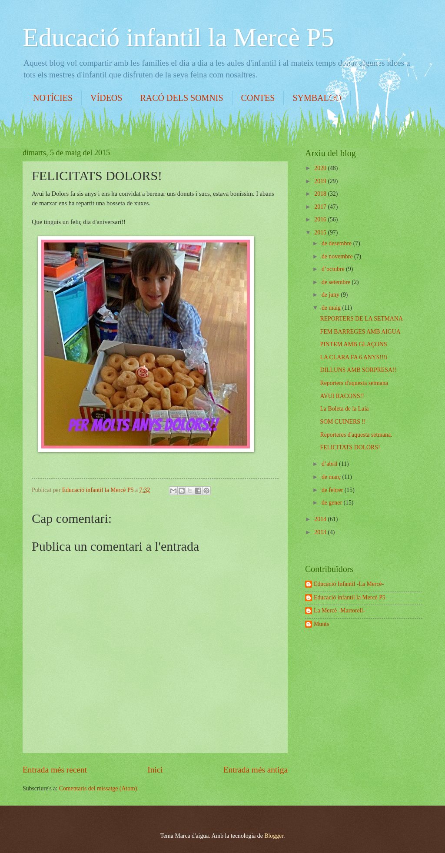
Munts (321, 624)
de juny (331, 294)
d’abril (330, 464)
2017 (321, 207)
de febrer (333, 490)
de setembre (337, 282)
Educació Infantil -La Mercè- (349, 584)
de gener (333, 502)
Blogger (273, 836)
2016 (321, 219)
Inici (155, 769)
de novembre (338, 256)
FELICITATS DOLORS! (350, 447)
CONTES (258, 98)
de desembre (337, 243)
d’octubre (334, 269)
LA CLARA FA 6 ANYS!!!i (353, 357)
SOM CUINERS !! (342, 421)
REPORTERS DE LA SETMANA (361, 318)
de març (332, 477)
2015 (321, 232)
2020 (321, 168)
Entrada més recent (55, 769)
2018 (321, 194)
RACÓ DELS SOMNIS (181, 98)
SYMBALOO (316, 98)
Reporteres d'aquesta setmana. (356, 435)
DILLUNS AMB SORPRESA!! (358, 370)
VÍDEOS (106, 98)
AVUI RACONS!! (342, 396)
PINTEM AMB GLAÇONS (353, 344)
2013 (321, 532)
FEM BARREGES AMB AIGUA (360, 331)
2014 (321, 519)
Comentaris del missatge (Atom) (98, 788)
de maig (332, 307)
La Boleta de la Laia (344, 408)
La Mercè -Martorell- (339, 610)
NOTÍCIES (53, 98)
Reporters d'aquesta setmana (354, 383)
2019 (321, 181)
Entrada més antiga (255, 769)
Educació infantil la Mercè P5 (178, 37)
